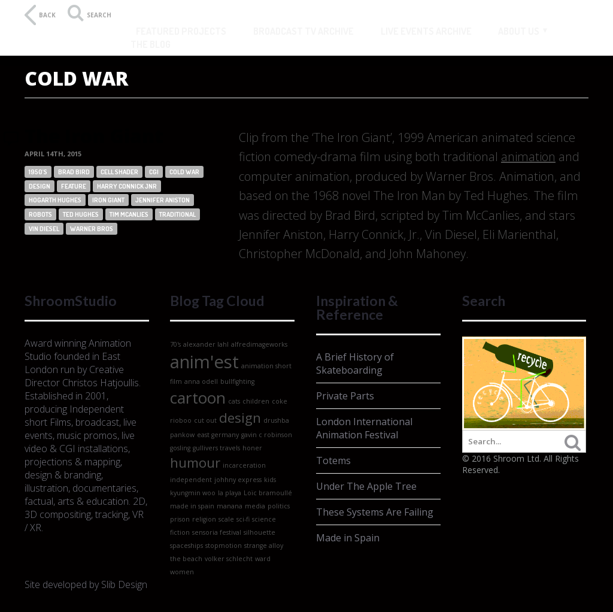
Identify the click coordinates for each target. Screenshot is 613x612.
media (255, 506)
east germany (218, 435)
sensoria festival (216, 532)
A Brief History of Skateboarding (355, 363)
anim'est (204, 362)
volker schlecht (229, 559)
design (39, 186)
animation (528, 157)
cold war (184, 172)
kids (270, 479)
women (182, 572)
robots (40, 214)
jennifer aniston (162, 200)
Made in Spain (348, 537)
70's (175, 344)
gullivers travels (216, 448)
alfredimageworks (259, 344)
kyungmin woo (193, 493)
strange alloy (263, 545)
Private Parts (345, 395)
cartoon (198, 397)
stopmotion (223, 545)
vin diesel (44, 229)
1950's (38, 172)
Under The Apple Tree (366, 486)
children (255, 401)
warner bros (91, 229)
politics (279, 506)
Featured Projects (181, 31)
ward (263, 559)
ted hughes (81, 214)
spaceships (186, 545)
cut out (205, 420)
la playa (229, 493)
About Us (518, 31)
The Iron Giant (94, 136)
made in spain (192, 506)
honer (252, 448)
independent (191, 479)
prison (180, 519)
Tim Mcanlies (129, 214)
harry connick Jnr (127, 186)
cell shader (119, 172)
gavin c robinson (266, 435)
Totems (333, 460)
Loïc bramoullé (268, 493)
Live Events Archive (426, 31)
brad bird (74, 172)
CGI (154, 172)
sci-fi (243, 519)
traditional (177, 214)
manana (229, 506)
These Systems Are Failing (374, 512)
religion (204, 519)
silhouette (259, 532)
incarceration (244, 465)
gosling (180, 448)
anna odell (201, 381)
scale (226, 519)
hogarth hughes (55, 200)
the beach (186, 559)
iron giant (108, 200)
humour (195, 462)
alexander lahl (206, 344)
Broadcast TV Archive (303, 31)
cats (234, 401)
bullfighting (237, 381)
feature (73, 186)
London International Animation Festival (364, 428)
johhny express (238, 479)
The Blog (151, 44)
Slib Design (124, 584)
